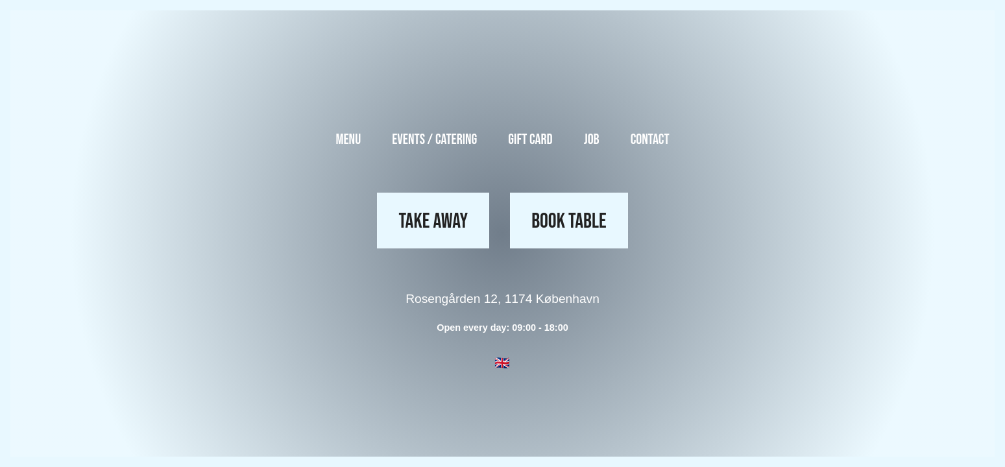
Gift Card (530, 140)
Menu (348, 140)
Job (591, 140)
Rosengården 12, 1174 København (502, 298)
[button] (502, 363)
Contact (650, 140)
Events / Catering (434, 140)
